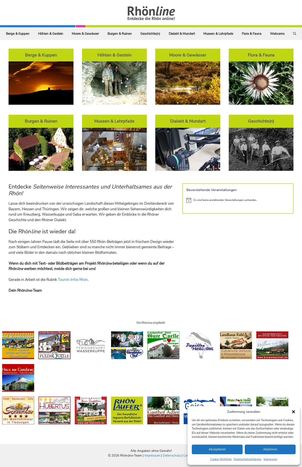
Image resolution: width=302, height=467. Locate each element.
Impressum (270, 459)
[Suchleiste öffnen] (295, 33)
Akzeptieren (217, 449)
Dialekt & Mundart (182, 34)
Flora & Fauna (251, 34)
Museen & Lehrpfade (218, 34)
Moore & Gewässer (85, 34)
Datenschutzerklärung (247, 459)
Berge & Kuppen (17, 34)
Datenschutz (172, 455)
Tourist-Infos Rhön (73, 279)
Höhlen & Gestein (50, 34)
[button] (293, 412)
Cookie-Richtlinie (221, 459)
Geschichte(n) (150, 34)
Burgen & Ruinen (119, 34)
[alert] (237, 200)
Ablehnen (270, 449)
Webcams (277, 34)
